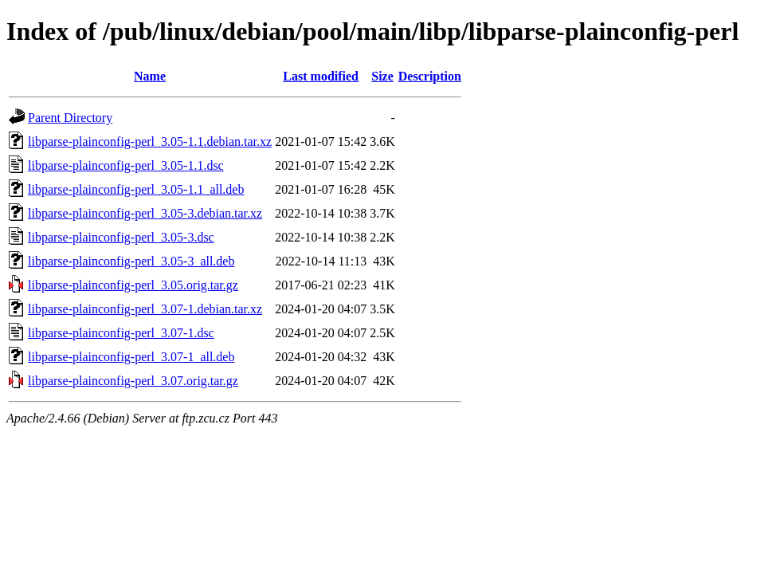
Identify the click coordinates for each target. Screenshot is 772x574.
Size (382, 76)
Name (150, 76)
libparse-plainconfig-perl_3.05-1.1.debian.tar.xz (150, 141)
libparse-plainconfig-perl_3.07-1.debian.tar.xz (145, 309)
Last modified (321, 76)
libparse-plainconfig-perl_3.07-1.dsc (121, 333)
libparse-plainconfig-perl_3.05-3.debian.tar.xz (145, 213)
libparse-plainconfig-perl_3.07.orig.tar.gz (133, 380)
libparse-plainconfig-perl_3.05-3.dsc (121, 237)
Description (429, 76)
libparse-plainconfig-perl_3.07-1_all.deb (131, 357)
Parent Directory (70, 117)
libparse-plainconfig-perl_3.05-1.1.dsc (126, 165)
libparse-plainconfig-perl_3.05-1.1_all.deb (136, 189)
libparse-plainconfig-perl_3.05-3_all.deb (131, 261)
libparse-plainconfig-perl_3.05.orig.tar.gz (133, 285)
